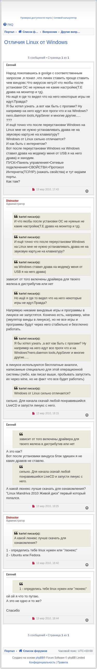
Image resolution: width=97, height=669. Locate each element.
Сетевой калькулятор (65, 18)
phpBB (40, 657)
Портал (9, 31)
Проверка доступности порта (36, 18)
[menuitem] (8, 24)
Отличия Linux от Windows (36, 42)
